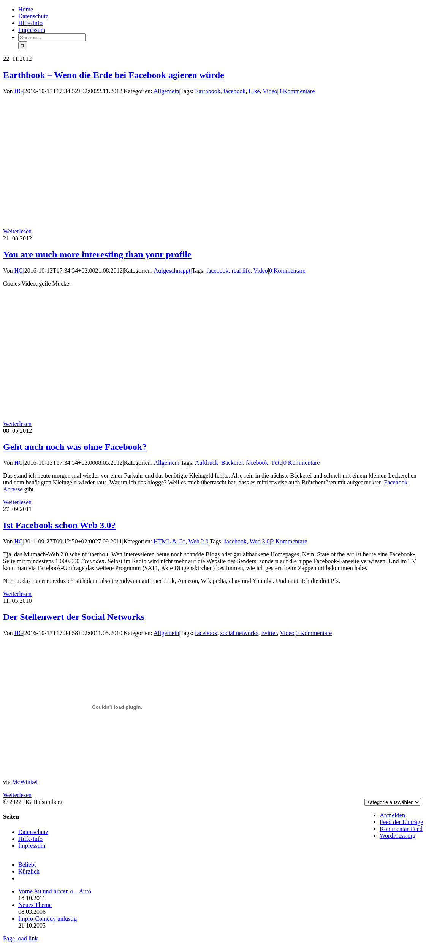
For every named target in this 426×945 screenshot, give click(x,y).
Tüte (276, 462)
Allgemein (166, 91)
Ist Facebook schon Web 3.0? (59, 525)
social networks (239, 633)
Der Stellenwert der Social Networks (73, 617)
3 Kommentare (297, 91)
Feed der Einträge (401, 822)
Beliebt (27, 864)
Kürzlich (29, 871)
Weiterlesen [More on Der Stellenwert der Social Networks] (17, 795)
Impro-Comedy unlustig (47, 918)
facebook (234, 91)
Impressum (31, 845)
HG (18, 91)
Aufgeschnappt (172, 270)
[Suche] (22, 45)
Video (270, 91)
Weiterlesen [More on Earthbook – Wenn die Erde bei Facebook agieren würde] (17, 231)
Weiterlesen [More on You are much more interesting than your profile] (17, 424)
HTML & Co (169, 541)
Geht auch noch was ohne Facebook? (75, 447)
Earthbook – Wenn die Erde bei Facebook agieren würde (113, 75)
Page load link (20, 938)
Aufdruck (206, 462)
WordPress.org (397, 835)
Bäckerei (232, 462)
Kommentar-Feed (401, 829)
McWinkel (25, 782)
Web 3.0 (260, 541)
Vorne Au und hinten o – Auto (54, 891)
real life (241, 270)
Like (254, 91)
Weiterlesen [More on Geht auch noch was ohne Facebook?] (17, 502)
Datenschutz (33, 832)
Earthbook (207, 91)
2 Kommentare (289, 541)
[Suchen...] (52, 37)
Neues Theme (35, 905)
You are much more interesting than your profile (97, 254)
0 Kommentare (287, 270)
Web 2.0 (198, 541)
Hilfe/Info (30, 838)
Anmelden (392, 815)
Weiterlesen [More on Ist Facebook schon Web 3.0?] (17, 594)
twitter (269, 633)
